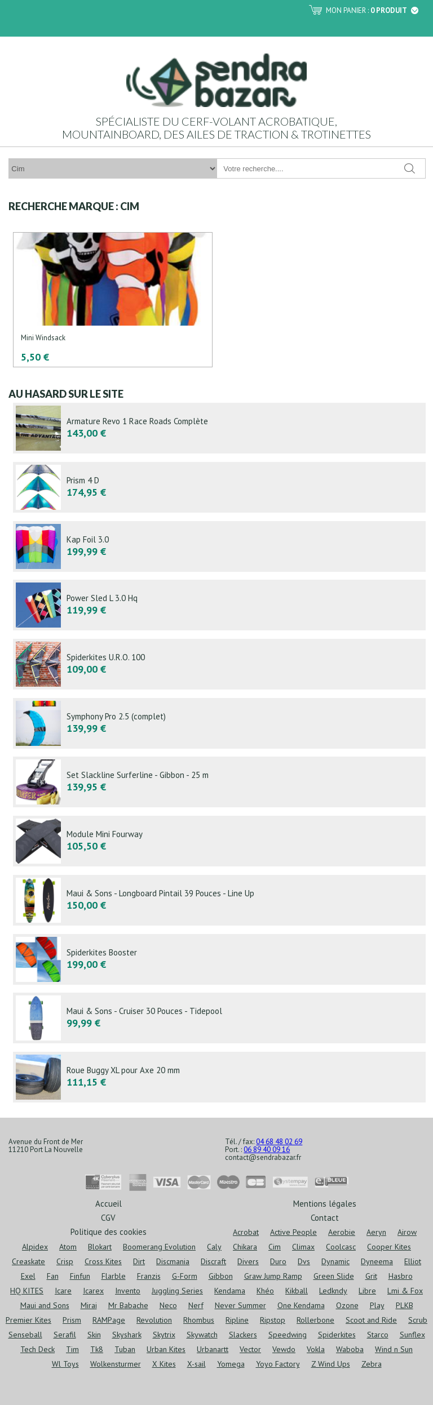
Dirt (139, 1261)
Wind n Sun (394, 1349)
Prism (72, 1320)
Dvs (304, 1261)
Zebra (371, 1364)
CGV (108, 1217)
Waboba (350, 1349)
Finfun (80, 1276)
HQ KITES (26, 1291)
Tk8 (96, 1349)
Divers (248, 1261)
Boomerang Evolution (159, 1247)
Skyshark (127, 1335)
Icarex (93, 1291)
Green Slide (333, 1276)
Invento (127, 1291)
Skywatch (202, 1335)
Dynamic (335, 1261)
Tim (72, 1349)
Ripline (237, 1320)
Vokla (316, 1349)
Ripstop (272, 1320)
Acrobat (246, 1232)
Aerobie (341, 1232)
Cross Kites (103, 1261)
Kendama (229, 1291)
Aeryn (376, 1232)
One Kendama (301, 1305)
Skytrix (164, 1335)
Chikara (245, 1247)
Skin (94, 1335)
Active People (293, 1232)
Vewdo (283, 1349)
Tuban (124, 1349)
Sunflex (412, 1335)
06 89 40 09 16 (267, 1149)
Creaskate (28, 1261)
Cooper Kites (389, 1247)
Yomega (231, 1364)
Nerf (196, 1305)
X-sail (196, 1364)
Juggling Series (177, 1291)
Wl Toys (65, 1364)
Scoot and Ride (371, 1320)
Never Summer (240, 1305)
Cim (274, 1247)
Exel (28, 1276)
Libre (367, 1291)
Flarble (113, 1276)
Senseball (25, 1335)
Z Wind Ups (330, 1364)
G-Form (184, 1276)
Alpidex (35, 1247)
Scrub (417, 1320)
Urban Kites (166, 1349)
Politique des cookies (108, 1231)
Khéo (265, 1291)
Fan (53, 1276)
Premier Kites (28, 1320)
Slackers (243, 1335)
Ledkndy (333, 1291)
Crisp (64, 1261)
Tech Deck (37, 1349)
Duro (278, 1261)
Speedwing (287, 1335)
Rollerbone (315, 1320)
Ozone (347, 1305)
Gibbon (221, 1276)
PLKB (404, 1305)
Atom (68, 1247)
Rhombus (198, 1320)
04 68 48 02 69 (279, 1141)
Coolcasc (341, 1247)
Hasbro (400, 1276)
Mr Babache (128, 1305)
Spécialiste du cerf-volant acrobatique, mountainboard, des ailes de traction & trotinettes (216, 127)
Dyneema (377, 1261)
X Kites (164, 1364)
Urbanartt (212, 1349)
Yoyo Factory (278, 1364)
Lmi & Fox (405, 1291)
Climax (303, 1247)
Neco (168, 1305)
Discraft (213, 1261)
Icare (63, 1291)
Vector (250, 1349)
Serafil (65, 1335)
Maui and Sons (44, 1305)
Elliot (412, 1261)
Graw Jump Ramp (273, 1276)
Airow (407, 1232)
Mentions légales (324, 1203)
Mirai (89, 1305)
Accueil (108, 1203)
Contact (325, 1217)
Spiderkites (337, 1335)
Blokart (100, 1247)
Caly (214, 1247)
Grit (371, 1276)
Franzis (149, 1276)
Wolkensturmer (115, 1364)
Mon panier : (372, 10)
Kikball (296, 1291)
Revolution (154, 1320)
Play (377, 1305)
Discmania (172, 1261)
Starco (377, 1335)
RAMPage (108, 1320)
